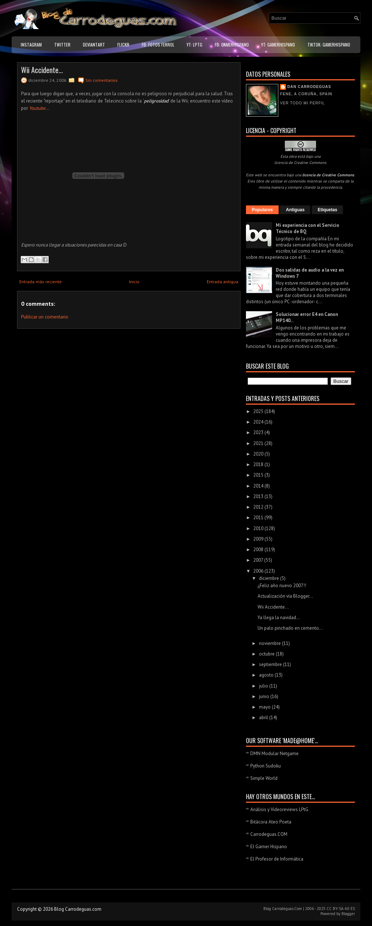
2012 (258, 507)
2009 (258, 539)
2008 (258, 549)
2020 (258, 454)
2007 (258, 560)
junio (264, 696)
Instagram (31, 44)
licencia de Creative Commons (300, 162)
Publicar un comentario (44, 317)
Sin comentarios (101, 80)
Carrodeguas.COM (268, 834)
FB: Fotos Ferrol (158, 44)
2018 (258, 464)
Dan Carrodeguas (309, 87)
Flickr (123, 44)
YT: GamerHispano (278, 44)
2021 (258, 443)
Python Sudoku (265, 766)
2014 (258, 486)
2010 (258, 528)
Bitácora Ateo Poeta (270, 822)
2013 (258, 496)
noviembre (270, 643)
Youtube (37, 108)
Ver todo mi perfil (302, 103)
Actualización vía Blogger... (285, 596)
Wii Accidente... (42, 69)
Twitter (62, 44)
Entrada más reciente (40, 281)
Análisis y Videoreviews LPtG (279, 809)
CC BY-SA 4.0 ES (341, 908)
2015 (258, 475)
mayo (265, 707)
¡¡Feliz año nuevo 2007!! (282, 585)
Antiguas (295, 209)
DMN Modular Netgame (274, 753)
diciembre (269, 578)
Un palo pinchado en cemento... (290, 628)
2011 (258, 517)
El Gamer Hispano (268, 846)
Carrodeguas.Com (287, 908)
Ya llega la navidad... (279, 617)
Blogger (348, 913)
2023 (258, 432)
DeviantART (94, 44)
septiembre (271, 664)
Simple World (264, 778)
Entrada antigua (222, 281)
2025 (258, 411)
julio (264, 686)
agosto (267, 675)
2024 (258, 422)
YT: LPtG (194, 44)
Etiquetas (327, 209)
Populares (262, 209)
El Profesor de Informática (276, 859)
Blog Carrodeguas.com (77, 909)
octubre (267, 654)
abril (264, 717)
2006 (258, 571)
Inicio (134, 281)
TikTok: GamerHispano (328, 44)
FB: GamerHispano (232, 44)
